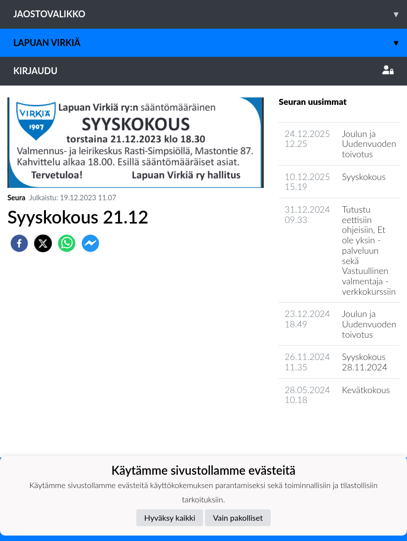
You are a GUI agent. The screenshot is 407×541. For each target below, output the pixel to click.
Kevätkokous (366, 389)
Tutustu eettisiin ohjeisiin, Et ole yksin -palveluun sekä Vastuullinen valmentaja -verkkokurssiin (369, 250)
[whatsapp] (67, 243)
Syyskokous (363, 176)
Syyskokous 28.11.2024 (364, 361)
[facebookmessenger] (90, 243)
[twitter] (43, 243)
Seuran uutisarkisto (322, 428)
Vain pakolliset (238, 517)
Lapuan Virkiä (210, 43)
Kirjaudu (203, 70)
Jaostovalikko (210, 14)
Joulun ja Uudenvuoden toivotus (369, 143)
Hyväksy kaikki (169, 517)
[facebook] (19, 243)
